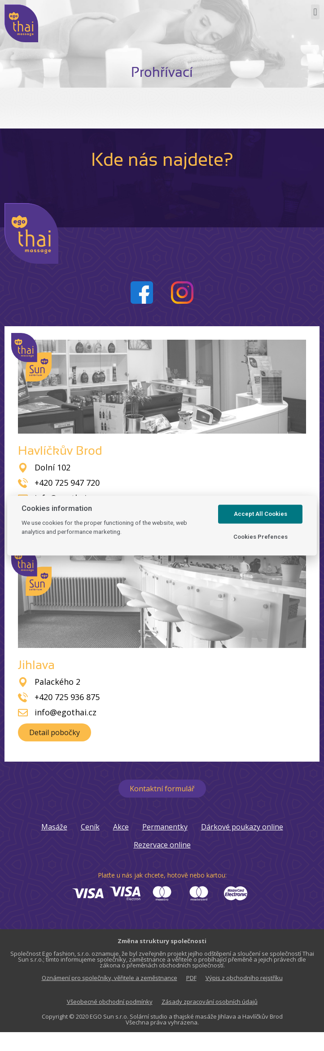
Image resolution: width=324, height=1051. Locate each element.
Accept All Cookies (260, 514)
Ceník (90, 827)
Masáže (54, 827)
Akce (121, 827)
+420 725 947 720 (67, 482)
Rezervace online (162, 845)
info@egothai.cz (65, 712)
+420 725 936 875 (67, 697)
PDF (191, 978)
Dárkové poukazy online (242, 827)
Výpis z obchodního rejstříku (244, 978)
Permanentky (165, 827)
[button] (315, 11)
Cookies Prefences (260, 536)
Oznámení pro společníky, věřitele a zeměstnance (109, 978)
